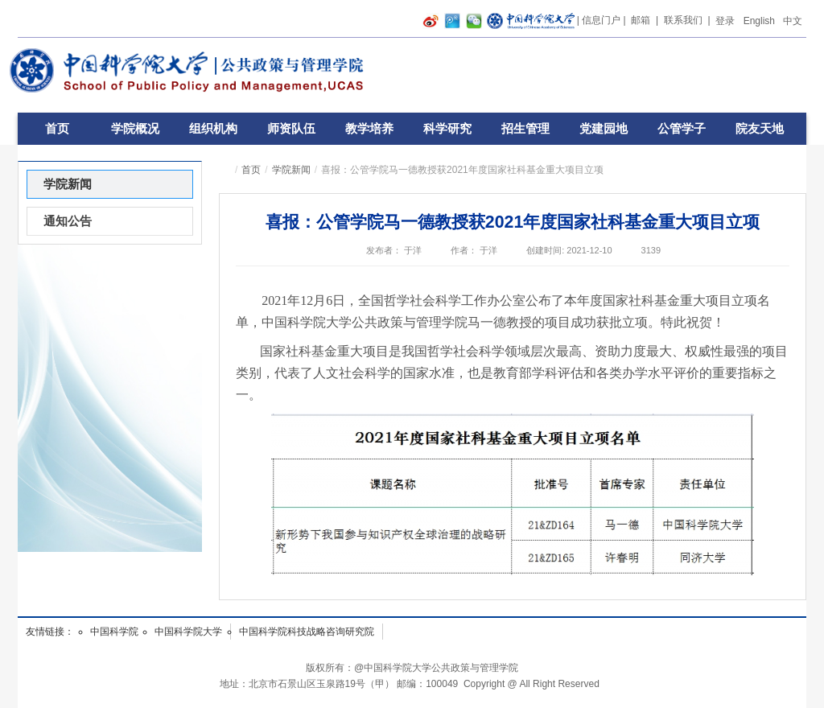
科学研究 (447, 128)
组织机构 (213, 128)
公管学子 (681, 128)
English (759, 21)
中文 (792, 21)
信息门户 (601, 20)
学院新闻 (291, 169)
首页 (57, 128)
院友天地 (759, 128)
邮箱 (640, 20)
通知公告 (67, 221)
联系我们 (683, 20)
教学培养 (369, 128)
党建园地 (603, 128)
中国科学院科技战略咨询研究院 (306, 631)
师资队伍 (291, 128)
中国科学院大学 (188, 631)
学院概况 (135, 128)
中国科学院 (114, 631)
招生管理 (525, 128)
